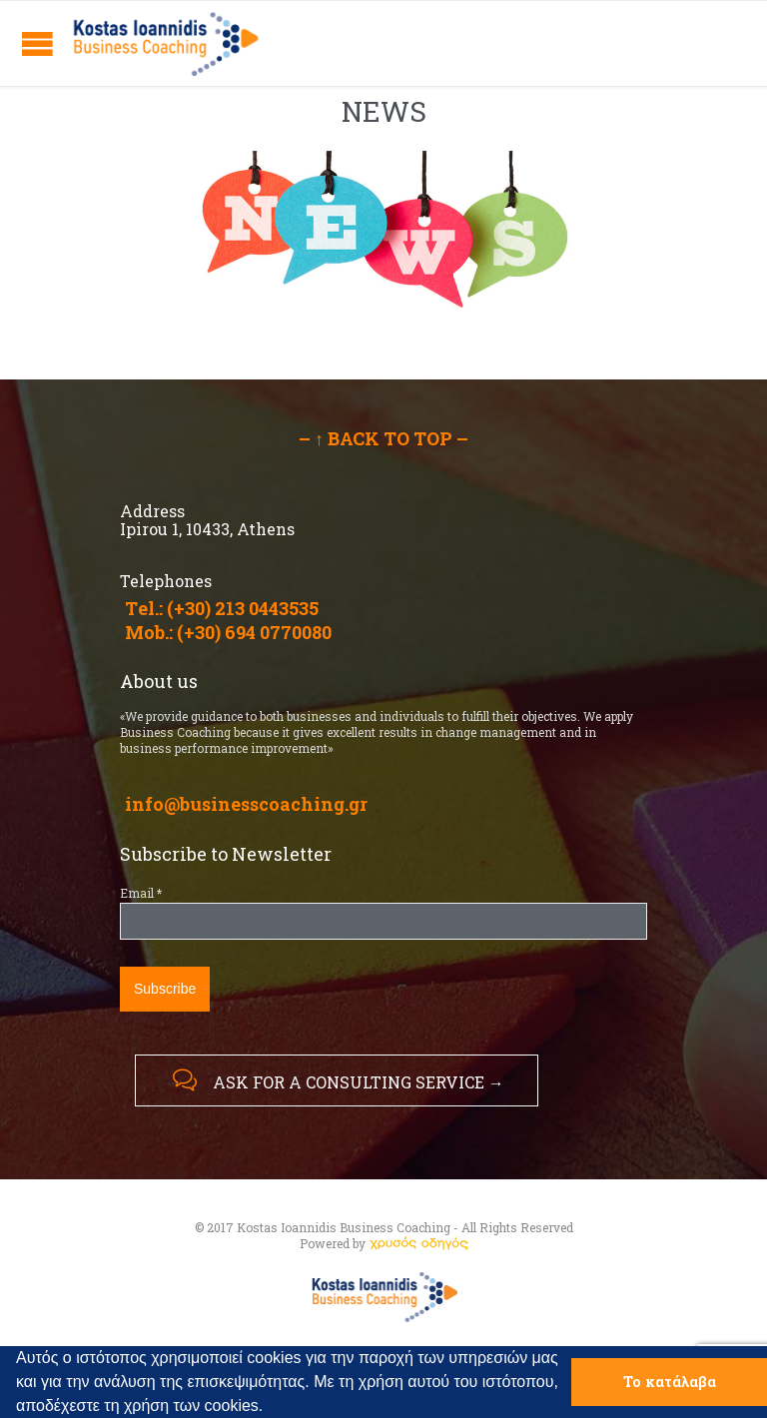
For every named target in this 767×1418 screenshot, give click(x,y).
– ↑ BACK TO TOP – (383, 438)
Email (141, 893)
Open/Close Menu (37, 43)
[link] (418, 1243)
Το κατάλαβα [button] (669, 1381)
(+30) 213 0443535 (243, 608)
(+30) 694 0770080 (254, 632)
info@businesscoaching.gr (246, 804)
